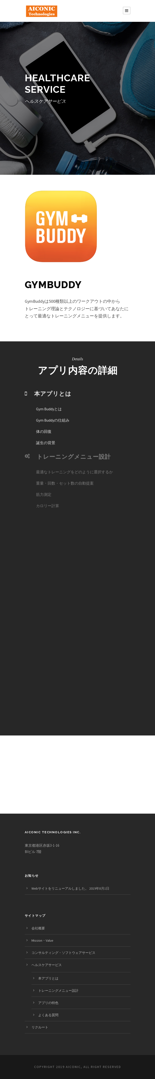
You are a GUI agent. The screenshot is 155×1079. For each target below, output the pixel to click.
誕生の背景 (45, 436)
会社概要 (38, 928)
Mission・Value (42, 940)
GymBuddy (53, 284)
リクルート (39, 1027)
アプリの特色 (48, 1003)
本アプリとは (48, 978)
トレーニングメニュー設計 (58, 990)
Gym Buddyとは (49, 402)
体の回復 (43, 424)
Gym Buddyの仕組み (52, 413)
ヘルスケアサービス (46, 965)
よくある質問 (48, 1015)
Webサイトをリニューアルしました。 (59, 888)
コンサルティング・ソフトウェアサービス (63, 953)
